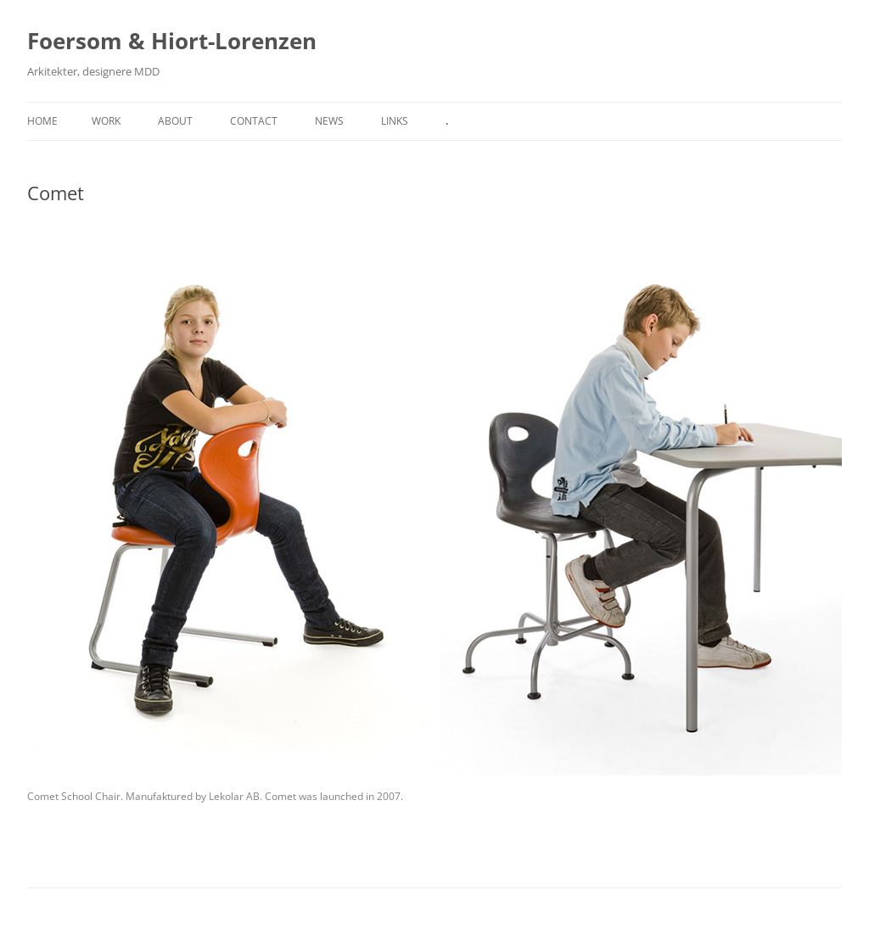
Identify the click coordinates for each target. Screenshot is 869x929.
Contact (254, 121)
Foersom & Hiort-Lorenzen (172, 40)
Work (106, 121)
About (175, 121)
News (329, 121)
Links (394, 121)
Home (42, 121)
